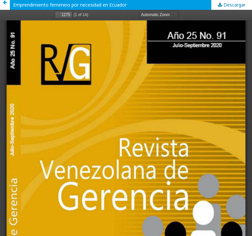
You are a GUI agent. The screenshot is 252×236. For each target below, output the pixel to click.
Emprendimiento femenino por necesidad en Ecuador (70, 5)
